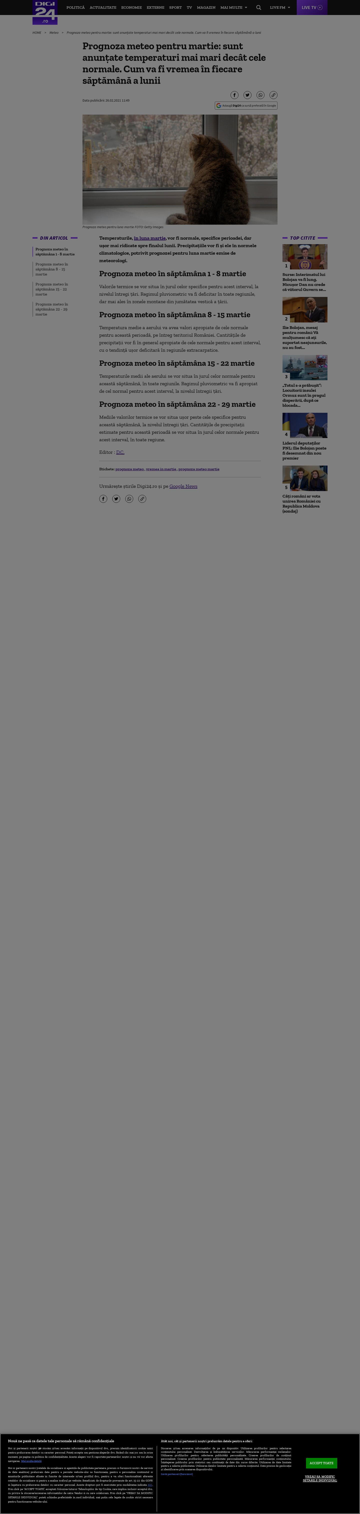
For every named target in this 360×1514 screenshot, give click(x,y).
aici (150, 1484)
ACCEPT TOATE (322, 1463)
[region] (180, 1473)
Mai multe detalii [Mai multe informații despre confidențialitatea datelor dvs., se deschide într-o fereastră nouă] (31, 1461)
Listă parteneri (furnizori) (177, 1474)
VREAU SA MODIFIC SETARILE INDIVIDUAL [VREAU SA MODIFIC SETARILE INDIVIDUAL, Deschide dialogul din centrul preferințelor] (320, 1478)
